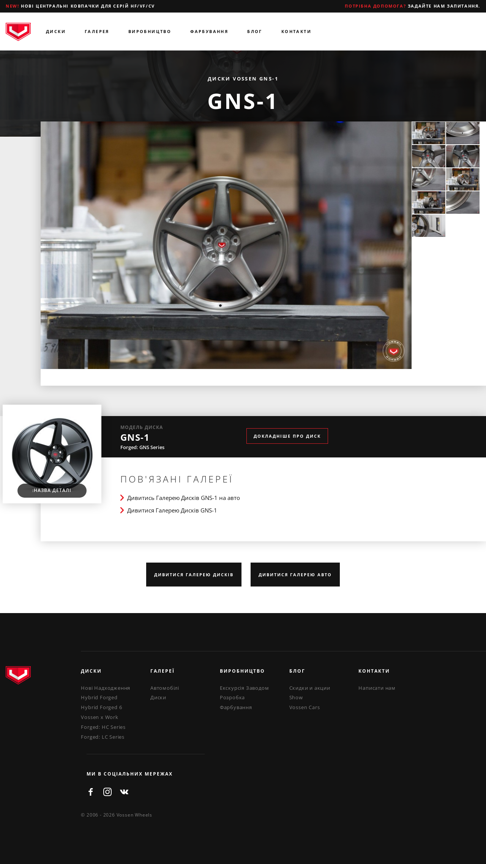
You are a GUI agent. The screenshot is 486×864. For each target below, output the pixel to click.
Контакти (296, 31)
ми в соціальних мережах (130, 774)
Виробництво (149, 31)
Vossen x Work (99, 717)
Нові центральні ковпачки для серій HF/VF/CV (80, 6)
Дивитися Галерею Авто (295, 574)
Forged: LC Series (103, 736)
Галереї (162, 671)
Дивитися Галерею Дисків (194, 574)
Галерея (97, 31)
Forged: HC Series (103, 727)
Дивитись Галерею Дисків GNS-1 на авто (183, 497)
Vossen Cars (304, 707)
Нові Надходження (105, 687)
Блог (254, 31)
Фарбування (209, 31)
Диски (56, 31)
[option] (226, 245)
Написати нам (377, 687)
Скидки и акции (309, 687)
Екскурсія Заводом (244, 687)
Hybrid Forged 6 (101, 707)
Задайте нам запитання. (412, 6)
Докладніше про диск (287, 436)
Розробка (232, 697)
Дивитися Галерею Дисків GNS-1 (172, 510)
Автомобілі (164, 687)
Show (296, 697)
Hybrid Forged (99, 697)
